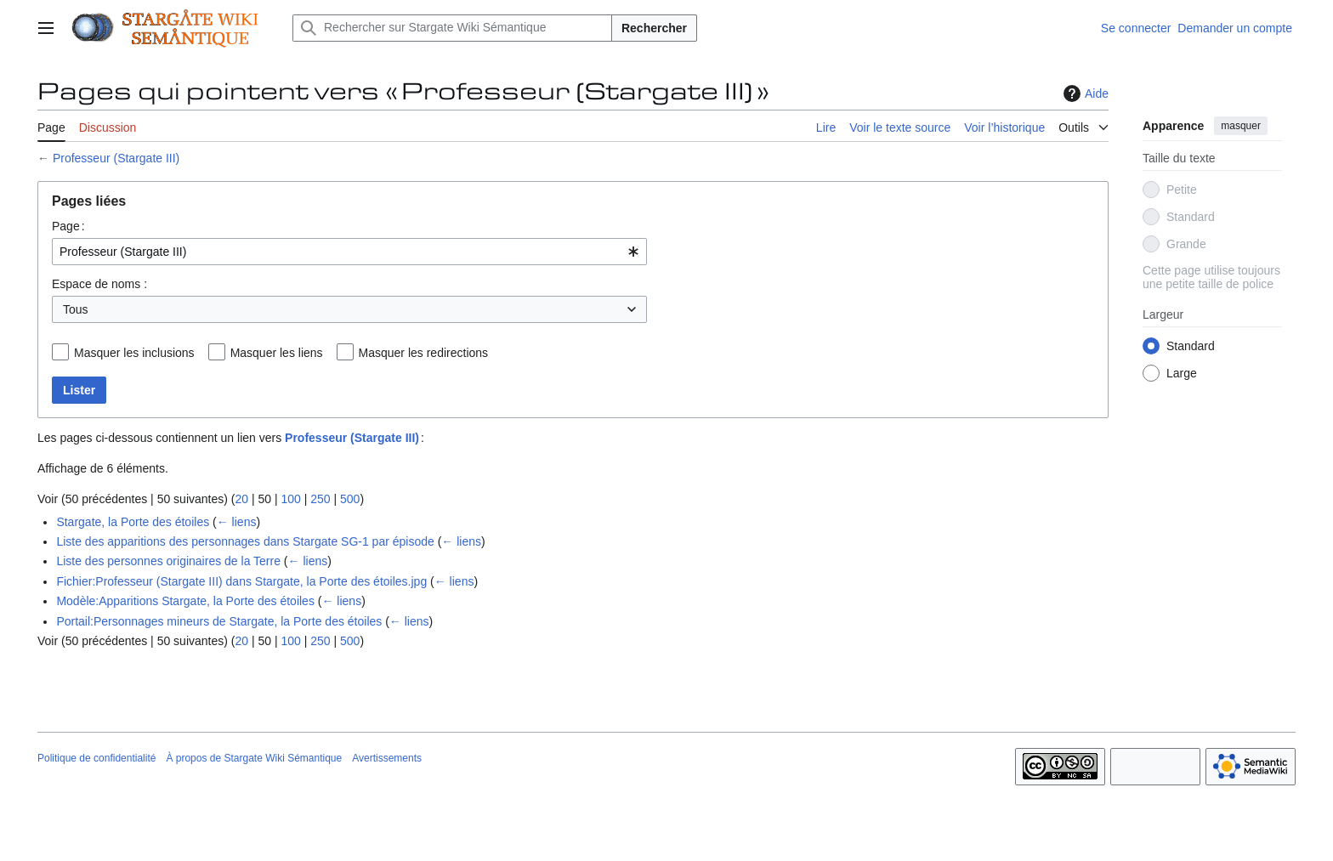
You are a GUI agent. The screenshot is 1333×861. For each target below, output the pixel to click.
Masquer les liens (276, 353)
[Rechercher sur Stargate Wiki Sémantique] (452, 28)
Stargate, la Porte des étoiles (132, 522)
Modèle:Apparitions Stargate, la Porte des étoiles (185, 601)
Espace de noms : (99, 284)
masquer (1241, 126)
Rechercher (654, 28)
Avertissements (387, 758)
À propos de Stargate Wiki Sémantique (254, 758)
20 (241, 499)
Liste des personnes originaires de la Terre (168, 561)
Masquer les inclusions (134, 353)
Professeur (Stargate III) (116, 158)
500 (350, 499)
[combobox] (349, 251)
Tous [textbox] (75, 309)
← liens (237, 522)
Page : (68, 226)
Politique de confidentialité (96, 758)
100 (290, 499)
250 (320, 499)
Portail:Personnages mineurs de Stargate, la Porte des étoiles (219, 621)
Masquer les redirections (424, 353)
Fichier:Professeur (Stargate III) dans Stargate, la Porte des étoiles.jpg (241, 581)
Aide (1084, 93)
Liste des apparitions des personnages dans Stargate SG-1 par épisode (245, 541)
